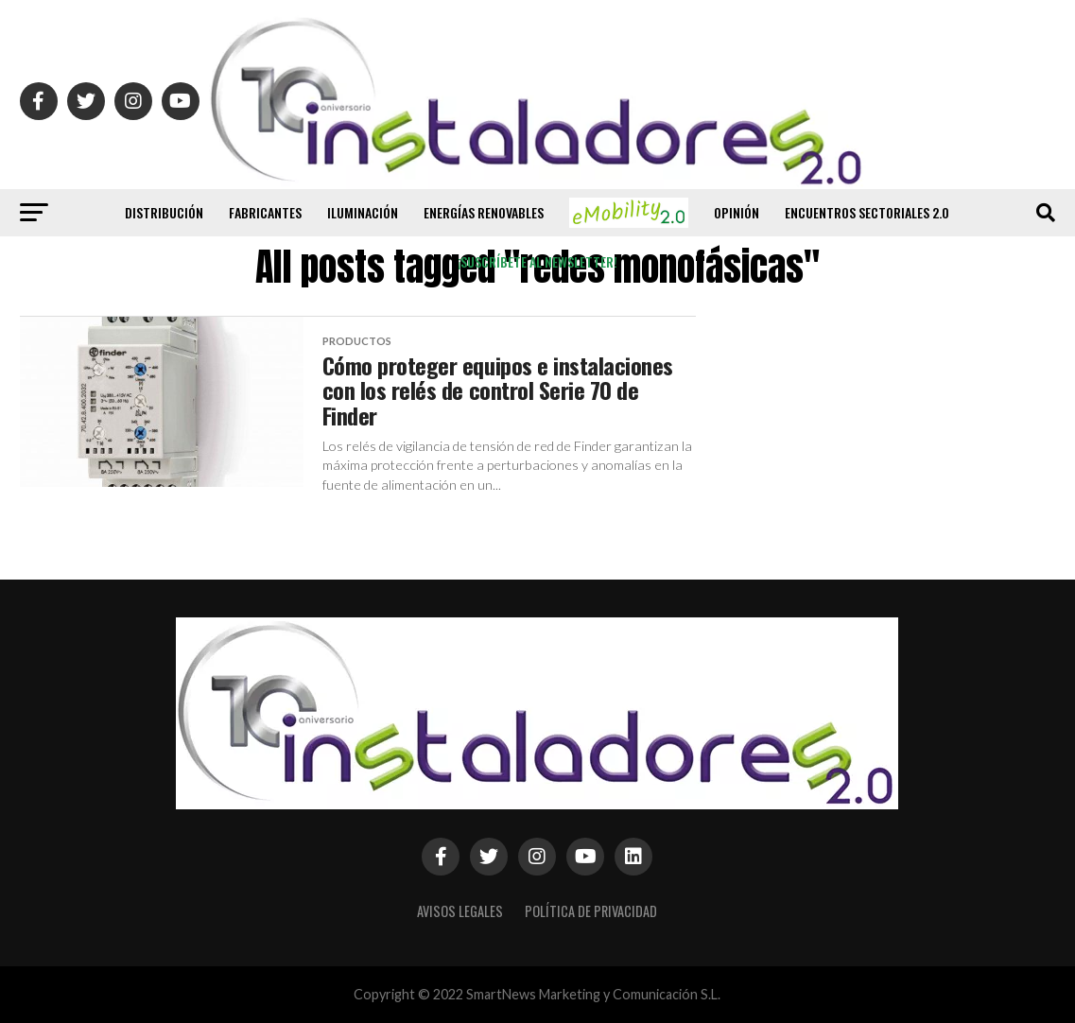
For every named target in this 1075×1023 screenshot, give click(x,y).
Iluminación (362, 212)
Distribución (164, 212)
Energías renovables (484, 212)
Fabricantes (265, 212)
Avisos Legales (460, 911)
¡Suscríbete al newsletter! (537, 261)
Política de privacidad (591, 911)
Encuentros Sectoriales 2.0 (867, 212)
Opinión (736, 212)
